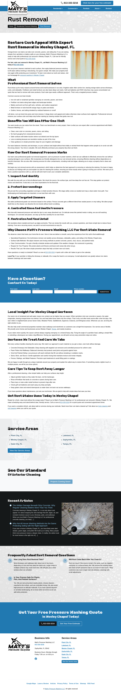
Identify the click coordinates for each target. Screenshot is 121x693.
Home (11, 26)
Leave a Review (43, 683)
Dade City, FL (16, 444)
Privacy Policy (62, 683)
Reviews (109, 8)
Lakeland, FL (68, 435)
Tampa (54, 329)
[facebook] (36, 659)
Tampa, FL (67, 444)
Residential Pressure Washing (27, 26)
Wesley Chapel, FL (19, 440)
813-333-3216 (69, 3)
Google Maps (31, 683)
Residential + (58, 8)
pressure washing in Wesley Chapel (32, 75)
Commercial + (73, 8)
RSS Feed (91, 683)
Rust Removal (45, 26)
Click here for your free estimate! (97, 3)
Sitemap (83, 683)
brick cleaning (103, 406)
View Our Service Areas (20, 451)
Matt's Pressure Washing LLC (55, 689)
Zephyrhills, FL (69, 440)
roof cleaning (12, 408)
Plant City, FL (16, 435)
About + (97, 8)
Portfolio (86, 8)
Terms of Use (73, 683)
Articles (53, 683)
